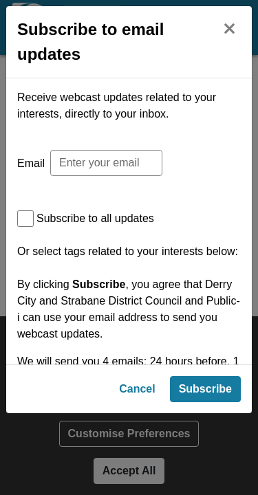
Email (31, 163)
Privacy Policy (95, 427)
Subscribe (205, 464)
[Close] (229, 27)
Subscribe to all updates (95, 218)
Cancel (137, 464)
